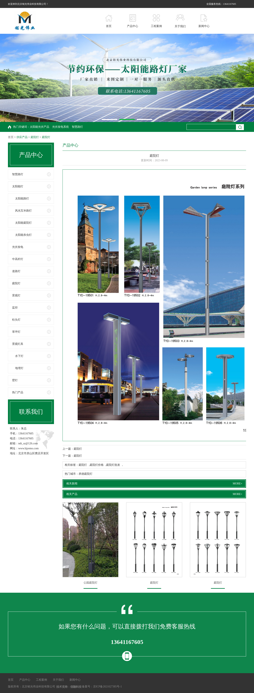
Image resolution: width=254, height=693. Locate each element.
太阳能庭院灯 (23, 222)
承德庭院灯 (85, 473)
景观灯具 (17, 343)
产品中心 (24, 679)
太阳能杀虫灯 (23, 234)
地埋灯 (19, 368)
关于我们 (58, 679)
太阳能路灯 (22, 198)
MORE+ (237, 483)
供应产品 (22, 137)
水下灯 (19, 356)
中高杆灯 (17, 259)
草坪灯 (16, 331)
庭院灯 (35, 137)
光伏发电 (17, 246)
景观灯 (16, 295)
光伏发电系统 (60, 126)
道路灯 (16, 271)
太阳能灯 (17, 186)
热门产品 (17, 392)
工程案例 (41, 679)
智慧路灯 (77, 126)
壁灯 (15, 380)
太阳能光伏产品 (39, 126)
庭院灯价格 (97, 464)
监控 (15, 307)
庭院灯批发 (113, 464)
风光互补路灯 (23, 210)
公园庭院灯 (90, 582)
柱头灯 (16, 319)
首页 (10, 137)
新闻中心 (75, 679)
